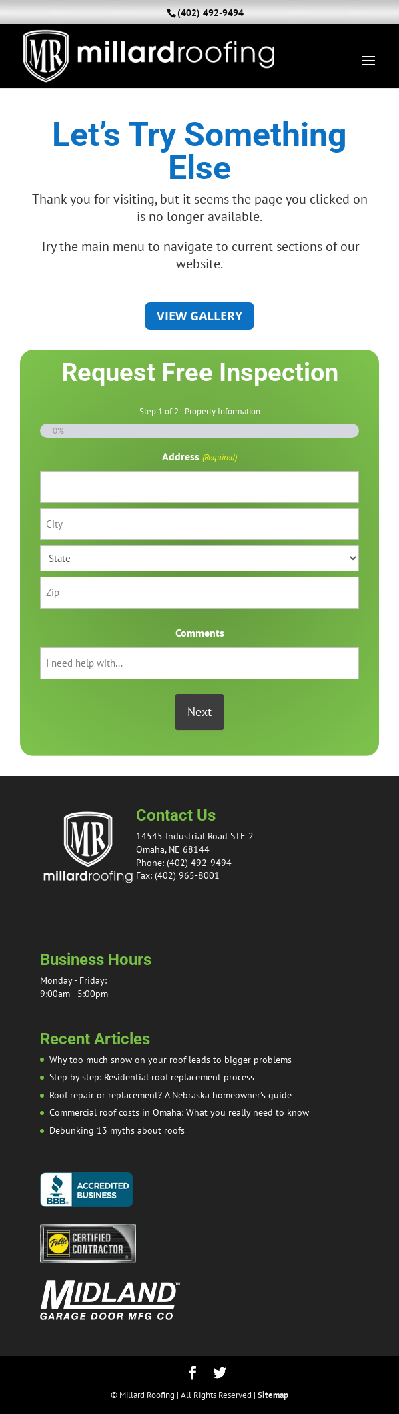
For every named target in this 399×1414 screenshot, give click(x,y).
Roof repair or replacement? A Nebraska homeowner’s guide (170, 1095)
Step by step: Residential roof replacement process (151, 1077)
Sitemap (273, 1395)
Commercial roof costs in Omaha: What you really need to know (179, 1112)
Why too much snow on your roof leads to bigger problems (170, 1060)
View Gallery (199, 316)
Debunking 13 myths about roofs (117, 1130)
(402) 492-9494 (210, 13)
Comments (199, 632)
